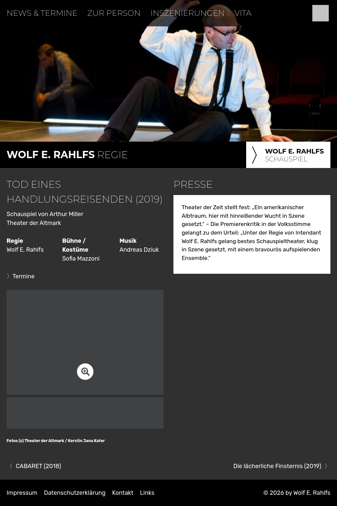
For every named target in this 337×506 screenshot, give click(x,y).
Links (147, 492)
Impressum (22, 492)
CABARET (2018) (38, 466)
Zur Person (114, 13)
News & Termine (42, 13)
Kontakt (123, 492)
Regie (67, 155)
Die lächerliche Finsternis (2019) (277, 466)
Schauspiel (286, 155)
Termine (24, 276)
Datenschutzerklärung (75, 492)
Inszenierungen (187, 13)
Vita (242, 13)
